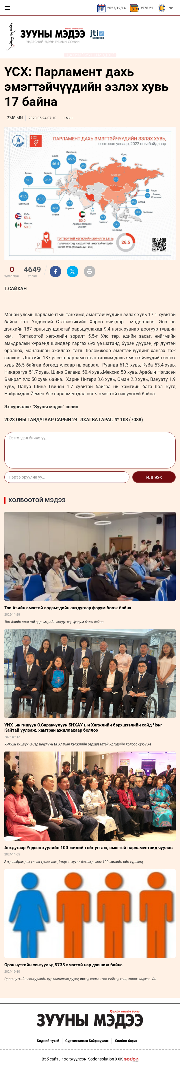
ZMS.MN (15, 117)
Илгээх (154, 477)
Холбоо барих (126, 1041)
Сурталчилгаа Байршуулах (87, 1041)
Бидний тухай (48, 1041)
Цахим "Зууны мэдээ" (90, 55)
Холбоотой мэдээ (37, 500)
